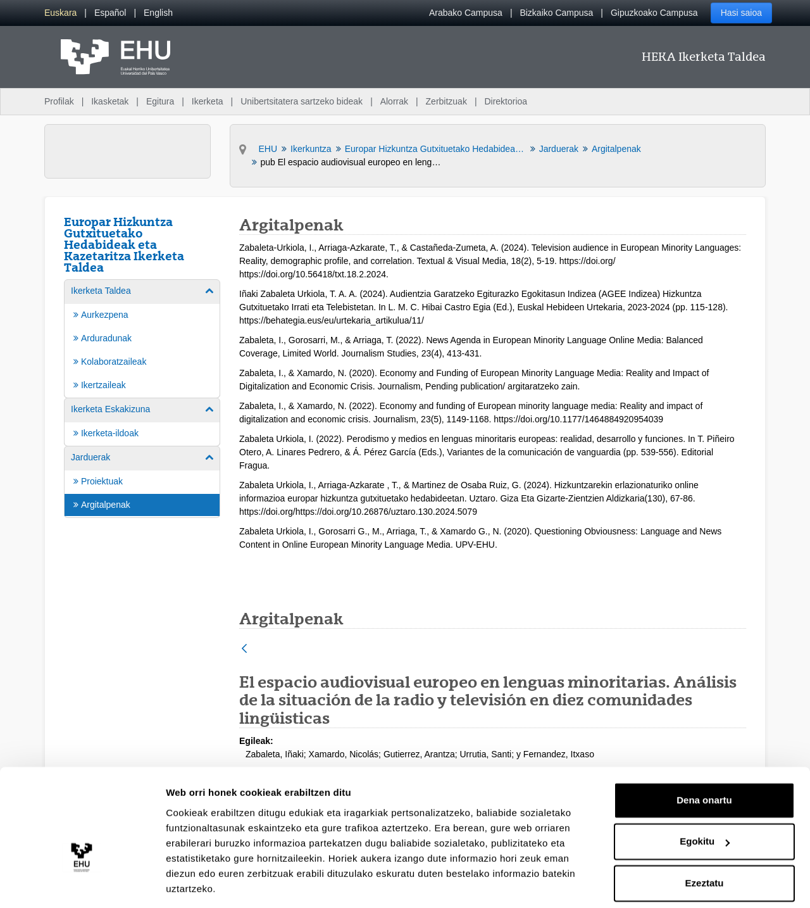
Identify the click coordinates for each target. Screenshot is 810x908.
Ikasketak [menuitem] (109, 101)
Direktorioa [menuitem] (505, 101)
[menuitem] (60, 13)
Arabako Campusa (465, 13)
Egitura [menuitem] (160, 101)
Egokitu (705, 800)
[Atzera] (244, 649)
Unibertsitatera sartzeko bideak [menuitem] (301, 101)
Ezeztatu (704, 842)
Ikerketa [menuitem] (207, 101)
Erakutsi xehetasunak (215, 883)
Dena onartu (704, 759)
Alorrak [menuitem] (394, 101)
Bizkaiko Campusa (556, 13)
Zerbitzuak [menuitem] (446, 101)
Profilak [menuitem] (59, 101)
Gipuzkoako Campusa (654, 13)
